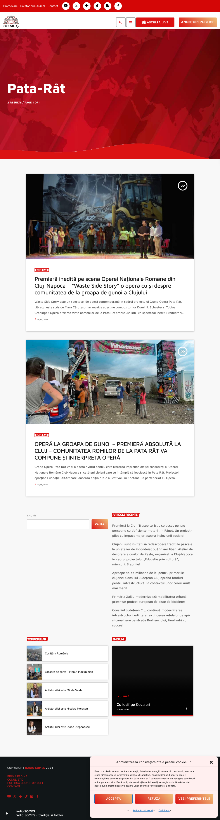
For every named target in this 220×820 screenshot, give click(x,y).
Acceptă (113, 799)
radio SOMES (35, 767)
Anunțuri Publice (198, 22)
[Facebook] (37, 797)
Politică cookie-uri (143, 810)
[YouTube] (9, 797)
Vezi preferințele (194, 799)
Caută (31, 515)
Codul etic (164, 810)
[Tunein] (20, 797)
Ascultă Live (155, 22)
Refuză (153, 799)
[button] (211, 762)
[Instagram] (31, 797)
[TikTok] (26, 797)
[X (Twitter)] (14, 797)
